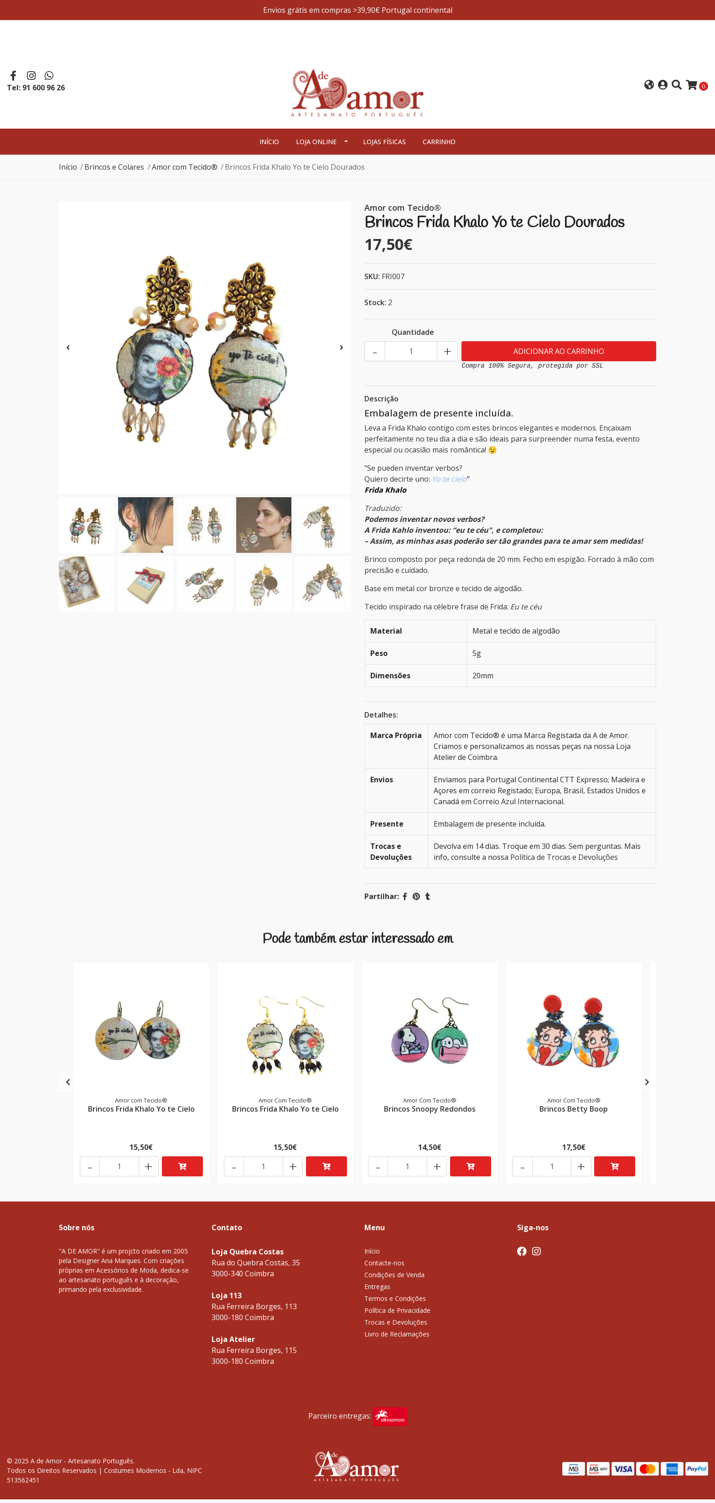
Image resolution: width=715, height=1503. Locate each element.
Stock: (375, 306)
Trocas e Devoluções (395, 1325)
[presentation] (68, 351)
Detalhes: (381, 718)
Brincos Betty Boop (573, 1112)
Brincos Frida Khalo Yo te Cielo (141, 1112)
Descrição (381, 402)
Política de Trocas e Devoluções (564, 861)
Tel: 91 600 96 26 (36, 89)
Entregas (377, 1290)
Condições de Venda (394, 1278)
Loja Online (316, 145)
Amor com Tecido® (185, 171)
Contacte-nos (384, 1266)
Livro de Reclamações (397, 1337)
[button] (649, 87)
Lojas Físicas (384, 145)
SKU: (372, 280)
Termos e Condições (395, 1302)
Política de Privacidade (397, 1314)
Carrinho (439, 145)
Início (269, 145)
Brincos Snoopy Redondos (430, 1112)
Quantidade (413, 336)
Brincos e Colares (114, 171)
